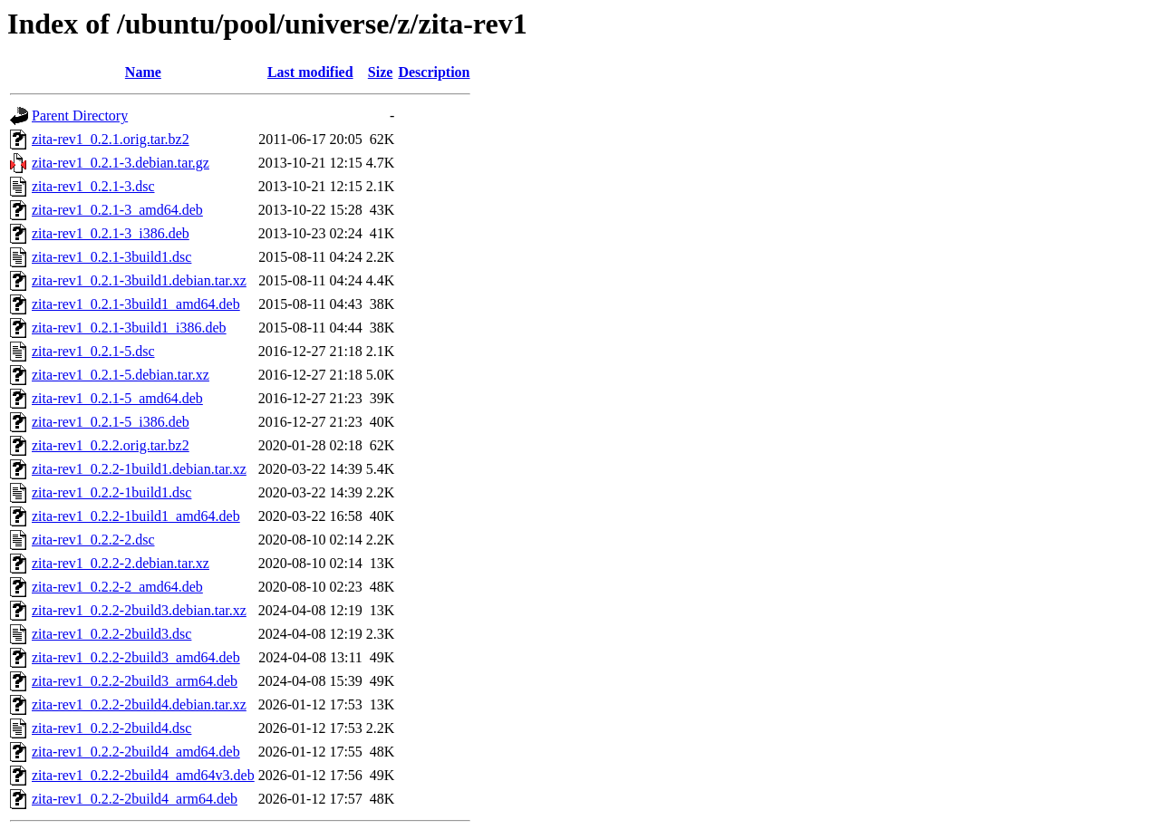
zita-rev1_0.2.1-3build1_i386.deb (129, 327)
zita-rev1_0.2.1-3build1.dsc (111, 257)
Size (380, 72)
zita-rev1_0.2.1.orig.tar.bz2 (110, 139)
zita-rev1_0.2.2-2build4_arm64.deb (134, 798)
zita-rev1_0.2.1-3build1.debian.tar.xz (139, 280)
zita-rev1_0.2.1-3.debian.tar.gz (120, 162)
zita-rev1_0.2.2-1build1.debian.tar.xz (139, 469)
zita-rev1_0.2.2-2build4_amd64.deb (136, 751)
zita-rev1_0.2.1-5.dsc (93, 351)
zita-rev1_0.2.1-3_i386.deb (110, 233)
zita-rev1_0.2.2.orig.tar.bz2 (110, 445)
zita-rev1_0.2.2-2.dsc (93, 539)
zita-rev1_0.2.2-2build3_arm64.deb (134, 681)
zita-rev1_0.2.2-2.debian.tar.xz (120, 563)
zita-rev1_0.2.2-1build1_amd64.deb (136, 516)
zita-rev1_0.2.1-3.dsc (93, 186)
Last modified (310, 72)
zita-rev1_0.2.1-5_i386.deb (110, 421)
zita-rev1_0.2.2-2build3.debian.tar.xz (139, 610)
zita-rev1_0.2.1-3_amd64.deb (117, 209)
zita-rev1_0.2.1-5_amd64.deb (117, 398)
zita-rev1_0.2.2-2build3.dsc (111, 633)
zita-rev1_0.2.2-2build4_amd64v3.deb (143, 775)
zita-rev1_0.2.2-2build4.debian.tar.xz (139, 704)
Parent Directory (80, 115)
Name (143, 72)
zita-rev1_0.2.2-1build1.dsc (111, 492)
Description (433, 72)
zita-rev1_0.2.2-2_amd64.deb (117, 586)
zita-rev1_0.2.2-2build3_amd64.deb (136, 657)
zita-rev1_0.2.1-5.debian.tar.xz (120, 374)
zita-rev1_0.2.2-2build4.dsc (111, 728)
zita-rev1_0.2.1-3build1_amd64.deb (136, 304)
